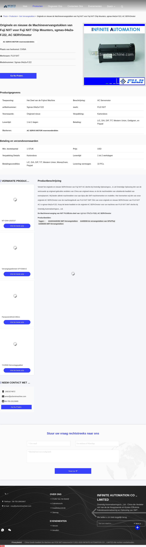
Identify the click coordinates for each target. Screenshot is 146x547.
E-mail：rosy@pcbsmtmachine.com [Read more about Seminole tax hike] (16, 506)
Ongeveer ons (55, 6)
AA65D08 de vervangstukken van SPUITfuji (97, 221)
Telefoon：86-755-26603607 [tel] (14, 502)
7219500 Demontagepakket (12, 365)
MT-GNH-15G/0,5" (9, 221)
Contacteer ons (75, 6)
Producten (38, 6)
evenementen (95, 6)
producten (13, 16)
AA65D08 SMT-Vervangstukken (51, 224)
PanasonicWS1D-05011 (11, 317)
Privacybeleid (17, 542)
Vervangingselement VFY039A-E (14, 269)
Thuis (5, 16)
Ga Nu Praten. (18, 75)
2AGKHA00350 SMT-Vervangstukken (63, 221)
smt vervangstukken (27, 16)
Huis (25, 6)
